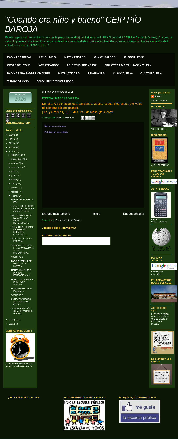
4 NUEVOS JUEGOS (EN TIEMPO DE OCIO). (21, 301)
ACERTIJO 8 (17, 295)
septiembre (16, 167)
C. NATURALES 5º (105, 57)
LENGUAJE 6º (96, 73)
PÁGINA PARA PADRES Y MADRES (28, 73)
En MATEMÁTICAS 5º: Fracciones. (21, 289)
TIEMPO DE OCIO (18, 81)
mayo (14, 179)
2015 (11, 147)
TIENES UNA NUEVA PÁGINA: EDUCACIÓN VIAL (21, 272)
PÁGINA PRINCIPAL (19, 57)
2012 (11, 324)
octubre (15, 163)
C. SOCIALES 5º (134, 57)
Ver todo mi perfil (159, 100)
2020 (11, 135)
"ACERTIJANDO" (48, 65)
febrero (15, 192)
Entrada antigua (133, 213)
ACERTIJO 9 (17, 257)
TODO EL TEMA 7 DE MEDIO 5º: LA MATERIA (21, 263)
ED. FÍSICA (156, 321)
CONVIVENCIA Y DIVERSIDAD (54, 81)
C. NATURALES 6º (151, 73)
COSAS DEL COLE (18, 65)
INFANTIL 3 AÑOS (160, 314)
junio (14, 175)
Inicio (96, 213)
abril (13, 183)
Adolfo (158, 96)
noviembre (16, 159)
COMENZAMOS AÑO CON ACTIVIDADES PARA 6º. (21, 311)
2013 (11, 320)
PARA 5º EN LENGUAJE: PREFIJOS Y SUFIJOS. (23, 282)
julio (13, 171)
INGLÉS (155, 324)
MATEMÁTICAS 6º (69, 73)
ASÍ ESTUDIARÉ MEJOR (82, 65)
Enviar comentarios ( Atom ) (68, 220)
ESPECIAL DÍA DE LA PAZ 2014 (21, 239)
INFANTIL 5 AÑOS (160, 316)
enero (14, 196)
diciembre (16, 155)
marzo (14, 188)
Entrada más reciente (56, 213)
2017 (11, 139)
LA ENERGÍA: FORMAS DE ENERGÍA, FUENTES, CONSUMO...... (22, 231)
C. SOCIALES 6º (123, 73)
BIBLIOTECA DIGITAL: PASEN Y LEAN (128, 65)
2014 (11, 151)
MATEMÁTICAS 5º (75, 57)
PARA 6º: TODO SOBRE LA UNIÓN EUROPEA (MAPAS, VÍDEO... (22, 208)
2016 (11, 143)
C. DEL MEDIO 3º (159, 319)
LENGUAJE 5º (47, 57)
